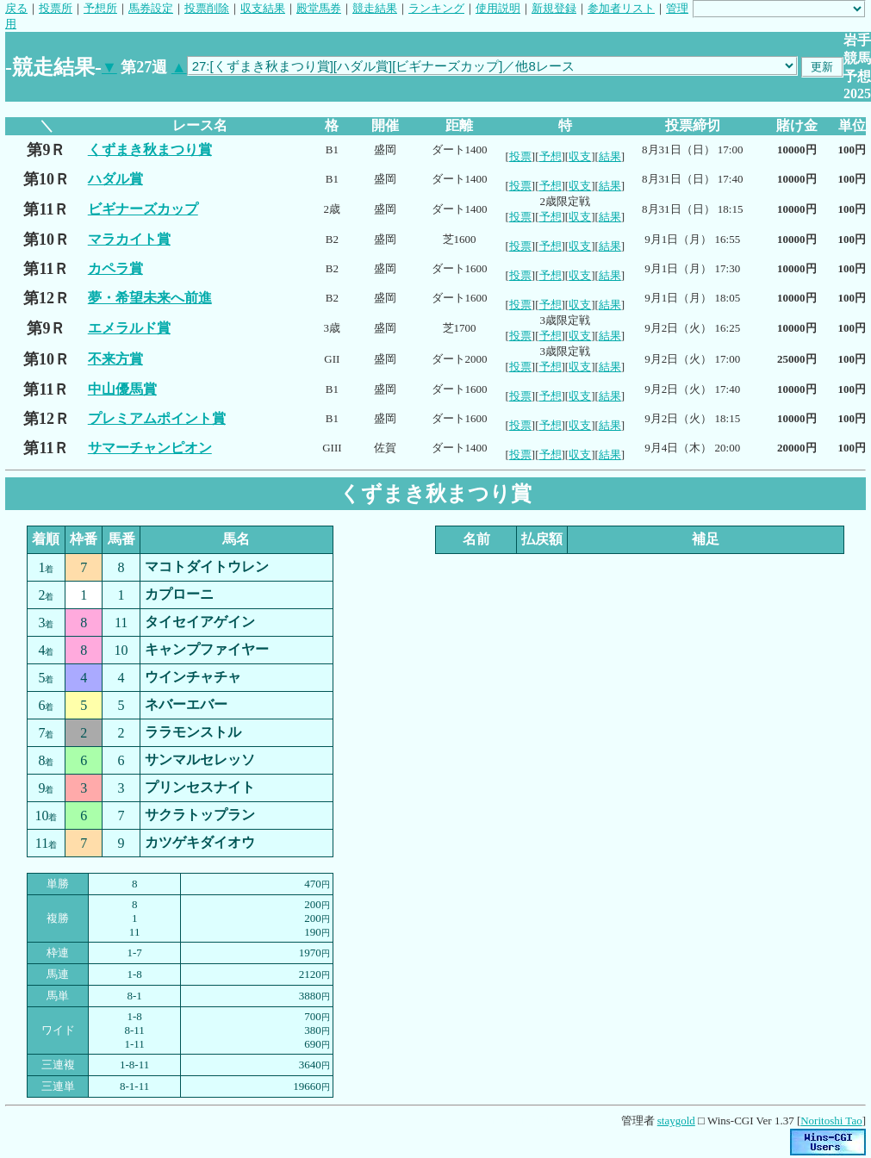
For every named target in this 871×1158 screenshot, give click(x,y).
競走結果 (374, 8)
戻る (16, 8)
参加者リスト (621, 8)
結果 (610, 156)
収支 (580, 156)
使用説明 (498, 8)
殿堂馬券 (318, 8)
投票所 (55, 8)
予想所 (100, 8)
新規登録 (554, 8)
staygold (676, 1120)
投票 (520, 156)
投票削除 (206, 8)
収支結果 (262, 8)
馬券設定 (150, 8)
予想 (550, 156)
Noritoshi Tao (831, 1120)
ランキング (436, 8)
